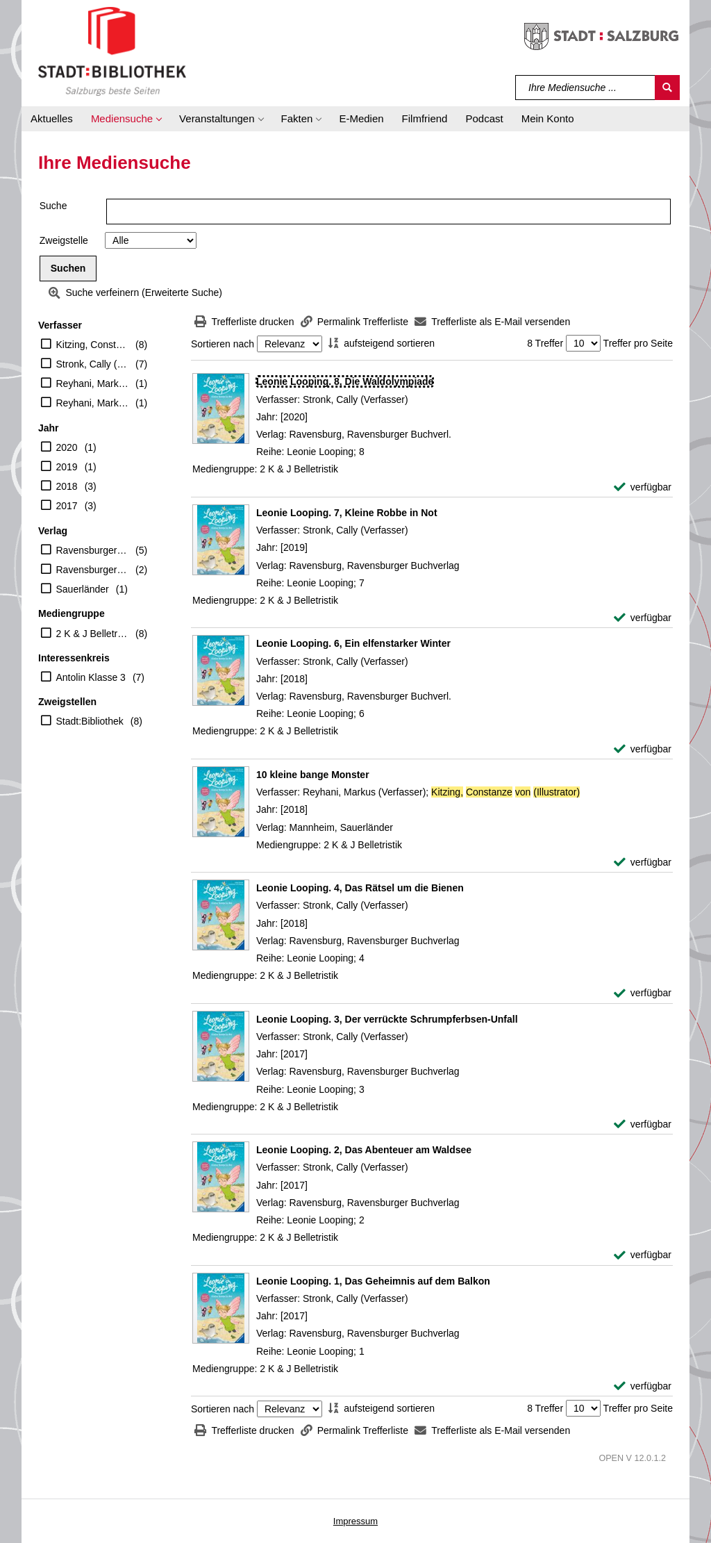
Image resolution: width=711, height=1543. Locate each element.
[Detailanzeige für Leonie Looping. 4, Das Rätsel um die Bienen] (360, 887)
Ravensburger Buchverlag (92, 550)
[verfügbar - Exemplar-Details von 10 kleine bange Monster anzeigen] (642, 862)
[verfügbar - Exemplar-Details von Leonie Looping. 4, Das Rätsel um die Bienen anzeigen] (642, 993)
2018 (67, 486)
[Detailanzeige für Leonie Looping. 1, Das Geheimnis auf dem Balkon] (373, 1281)
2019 (67, 466)
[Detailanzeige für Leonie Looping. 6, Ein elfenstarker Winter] (353, 643)
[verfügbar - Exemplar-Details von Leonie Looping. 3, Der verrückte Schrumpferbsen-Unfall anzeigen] (642, 1124)
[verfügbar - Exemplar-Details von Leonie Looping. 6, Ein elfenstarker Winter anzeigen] (642, 749)
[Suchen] (667, 87)
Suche (53, 205)
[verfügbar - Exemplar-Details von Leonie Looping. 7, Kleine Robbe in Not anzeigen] (642, 618)
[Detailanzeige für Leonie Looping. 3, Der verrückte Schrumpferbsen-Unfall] (387, 1019)
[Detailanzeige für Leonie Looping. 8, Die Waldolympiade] (344, 381)
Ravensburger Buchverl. (92, 569)
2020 (67, 447)
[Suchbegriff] (585, 88)
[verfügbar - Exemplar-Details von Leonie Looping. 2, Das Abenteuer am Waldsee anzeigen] (642, 1255)
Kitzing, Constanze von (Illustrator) (92, 344)
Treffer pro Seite (638, 343)
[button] (126, 118)
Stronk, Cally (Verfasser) (92, 364)
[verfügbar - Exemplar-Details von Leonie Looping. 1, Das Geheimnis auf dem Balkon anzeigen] (642, 1386)
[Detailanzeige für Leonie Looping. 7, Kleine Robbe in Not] (346, 512)
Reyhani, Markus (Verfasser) (92, 403)
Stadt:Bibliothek (90, 721)
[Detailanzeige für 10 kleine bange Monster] (312, 774)
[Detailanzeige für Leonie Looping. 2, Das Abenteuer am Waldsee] (363, 1149)
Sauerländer (82, 589)
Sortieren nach (222, 343)
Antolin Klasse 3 (91, 677)
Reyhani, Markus (92, 383)
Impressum (355, 1521)
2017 (67, 505)
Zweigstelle (64, 240)
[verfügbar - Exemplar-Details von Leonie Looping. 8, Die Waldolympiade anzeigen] (642, 487)
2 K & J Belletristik (92, 633)
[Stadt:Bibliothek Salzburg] (112, 50)
